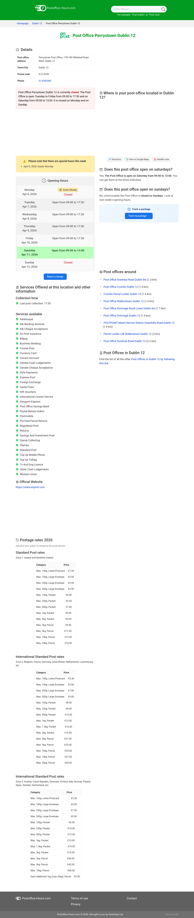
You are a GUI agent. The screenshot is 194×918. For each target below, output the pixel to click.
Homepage (22, 23)
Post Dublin (138, 14)
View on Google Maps (137, 159)
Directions (115, 159)
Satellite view (161, 159)
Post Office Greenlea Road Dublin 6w (125, 279)
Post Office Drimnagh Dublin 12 (122, 315)
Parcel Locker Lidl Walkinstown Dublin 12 (128, 333)
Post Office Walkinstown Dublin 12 (124, 301)
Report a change (55, 276)
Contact (132, 898)
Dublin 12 (37, 23)
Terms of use (79, 898)
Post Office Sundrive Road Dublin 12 (125, 341)
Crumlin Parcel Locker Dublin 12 (122, 294)
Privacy (76, 904)
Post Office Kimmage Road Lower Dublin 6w (129, 308)
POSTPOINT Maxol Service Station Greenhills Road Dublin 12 (139, 322)
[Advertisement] (55, 132)
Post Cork (154, 14)
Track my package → (138, 216)
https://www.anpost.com (30, 487)
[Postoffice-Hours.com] (55, 7)
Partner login (172, 914)
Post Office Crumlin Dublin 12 (121, 286)
